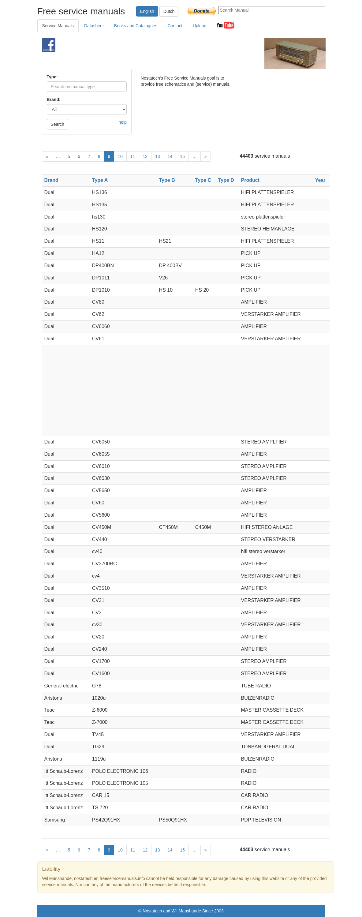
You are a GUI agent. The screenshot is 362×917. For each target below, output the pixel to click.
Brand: (54, 99)
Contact (175, 25)
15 (182, 156)
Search (57, 124)
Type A (100, 180)
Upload (199, 25)
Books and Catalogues (135, 25)
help (122, 122)
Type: (52, 76)
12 (145, 156)
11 (132, 156)
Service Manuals (58, 25)
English (147, 11)
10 (120, 156)
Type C (203, 180)
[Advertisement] (173, 53)
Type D (226, 180)
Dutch (169, 11)
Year (320, 180)
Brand (51, 180)
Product (250, 180)
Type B (167, 180)
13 (157, 156)
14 (170, 156)
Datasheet (94, 25)
